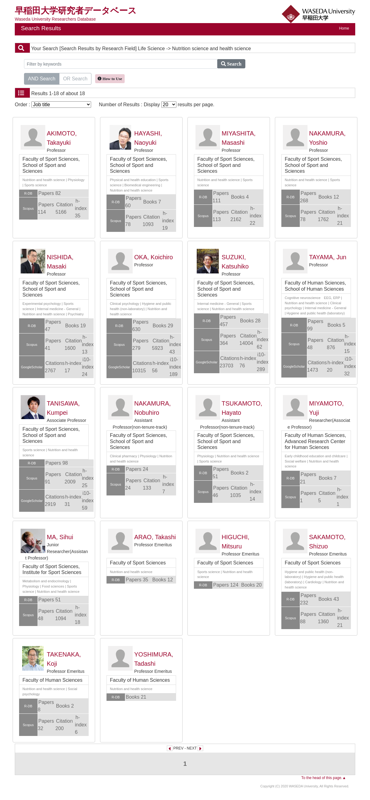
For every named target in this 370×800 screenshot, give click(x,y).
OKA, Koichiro (153, 257)
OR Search (75, 78)
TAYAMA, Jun (327, 257)
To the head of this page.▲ (323, 778)
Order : (53, 104)
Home (344, 28)
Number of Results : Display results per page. (156, 104)
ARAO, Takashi (155, 537)
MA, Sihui (60, 537)
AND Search (41, 78)
